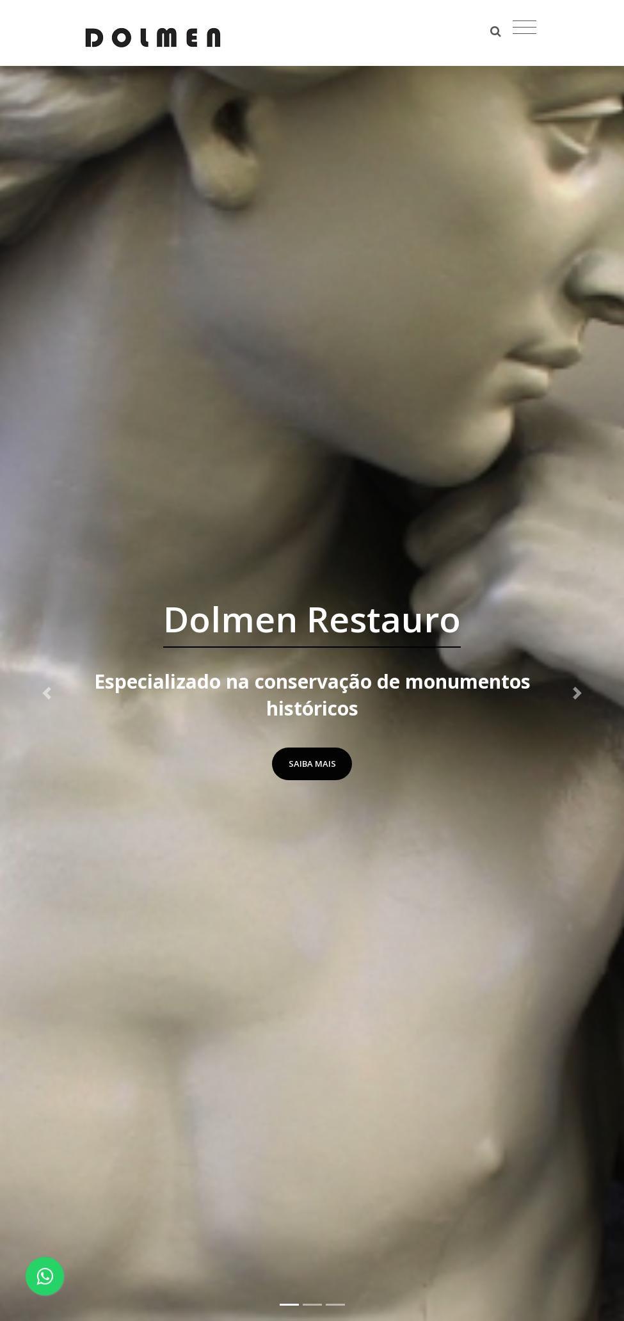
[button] (46, 693)
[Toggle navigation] (524, 27)
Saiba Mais (312, 763)
